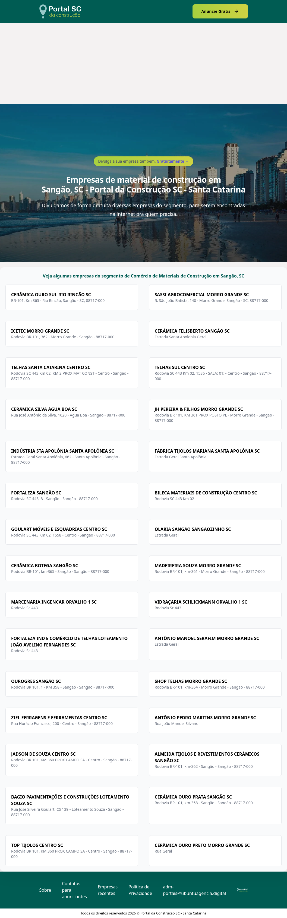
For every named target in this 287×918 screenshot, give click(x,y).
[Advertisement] (143, 64)
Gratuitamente (173, 161)
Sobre (45, 890)
